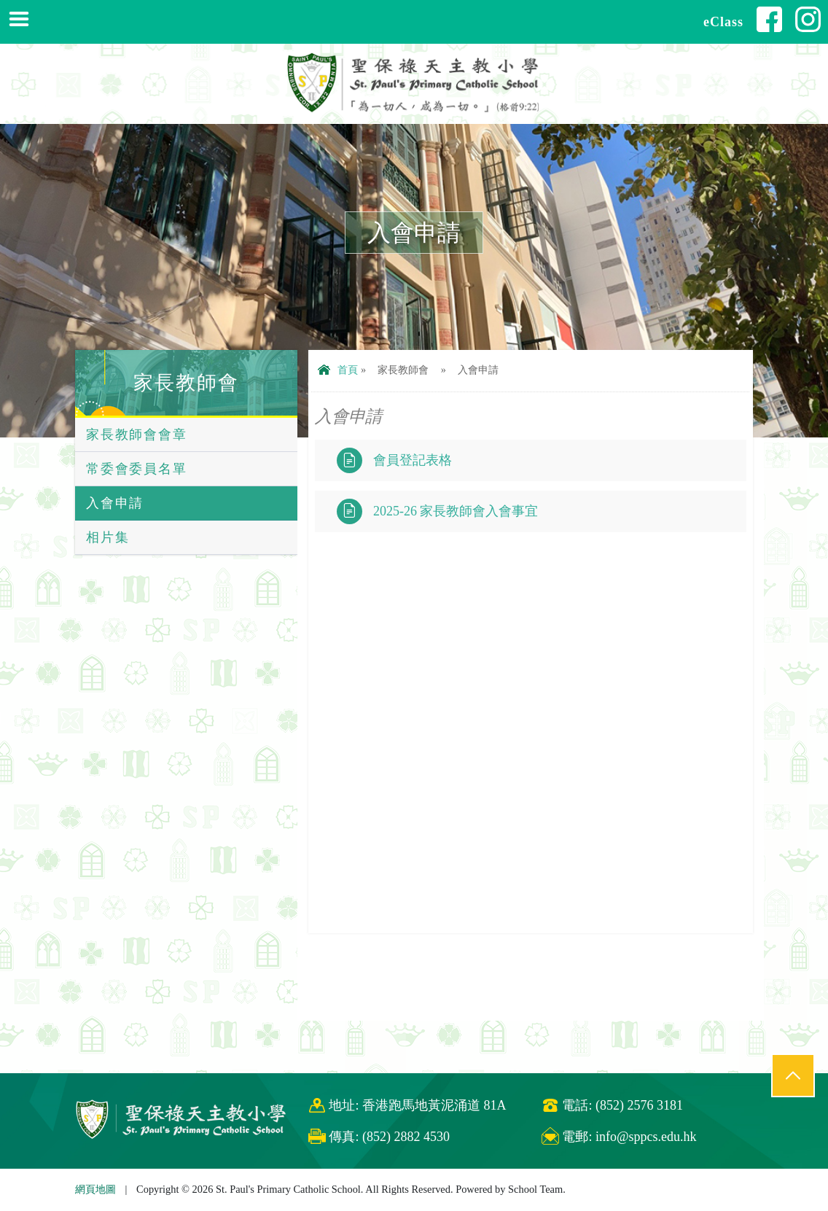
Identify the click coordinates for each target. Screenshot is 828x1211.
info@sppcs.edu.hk (646, 1136)
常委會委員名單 (136, 469)
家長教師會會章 (136, 434)
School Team (535, 1189)
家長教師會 (185, 383)
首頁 (338, 369)
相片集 (107, 537)
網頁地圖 (95, 1189)
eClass (723, 22)
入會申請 (115, 503)
